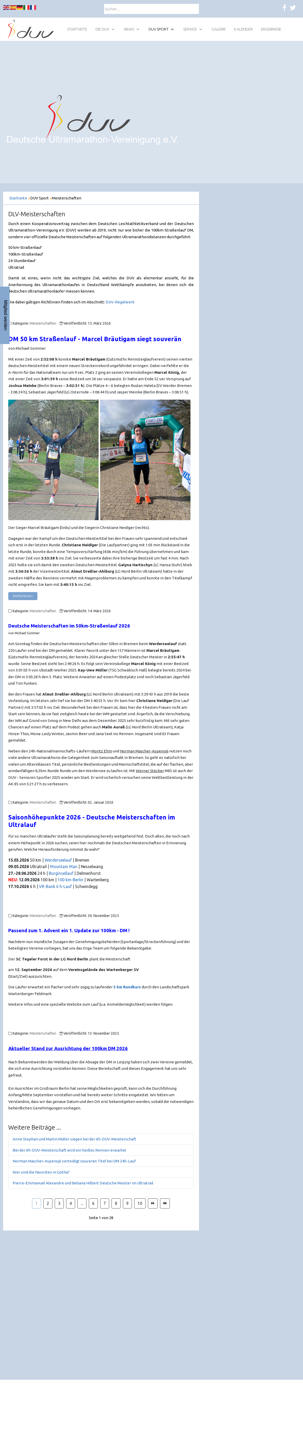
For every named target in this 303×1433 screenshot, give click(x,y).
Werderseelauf (59, 860)
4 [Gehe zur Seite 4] (70, 1203)
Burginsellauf (61, 873)
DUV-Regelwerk (120, 302)
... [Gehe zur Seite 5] (82, 1203)
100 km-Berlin (70, 879)
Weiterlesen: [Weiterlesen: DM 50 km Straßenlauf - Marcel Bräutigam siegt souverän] (23, 596)
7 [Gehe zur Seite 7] (104, 1203)
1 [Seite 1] (36, 1203)
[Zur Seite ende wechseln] (165, 1203)
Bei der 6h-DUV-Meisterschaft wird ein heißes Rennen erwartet (69, 1150)
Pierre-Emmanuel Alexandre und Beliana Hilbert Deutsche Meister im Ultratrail (83, 1183)
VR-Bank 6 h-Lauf (55, 886)
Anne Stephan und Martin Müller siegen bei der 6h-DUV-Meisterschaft (74, 1139)
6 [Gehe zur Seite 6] (93, 1203)
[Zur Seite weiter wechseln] (153, 1203)
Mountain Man (63, 866)
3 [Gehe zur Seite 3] (59, 1203)
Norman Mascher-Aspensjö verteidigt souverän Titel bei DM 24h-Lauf (74, 1161)
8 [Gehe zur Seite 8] (116, 1203)
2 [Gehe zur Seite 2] (48, 1203)
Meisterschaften (43, 323)
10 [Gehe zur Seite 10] (140, 1203)
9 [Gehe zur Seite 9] (127, 1203)
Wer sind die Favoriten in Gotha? (41, 1172)
